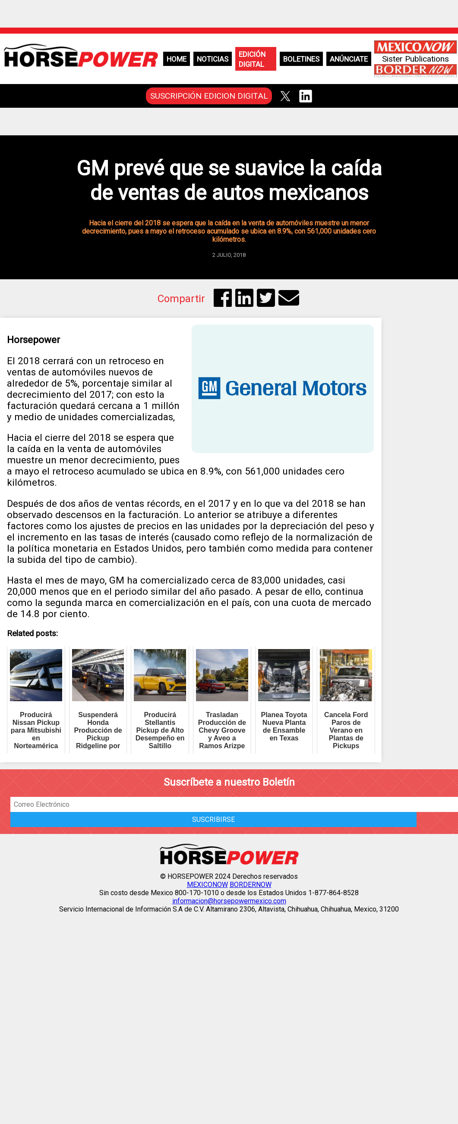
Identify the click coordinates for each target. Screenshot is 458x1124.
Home (176, 59)
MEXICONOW (207, 884)
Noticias (212, 59)
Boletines (301, 59)
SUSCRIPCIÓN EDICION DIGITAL (209, 96)
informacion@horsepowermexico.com (229, 901)
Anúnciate (349, 59)
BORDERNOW (251, 884)
